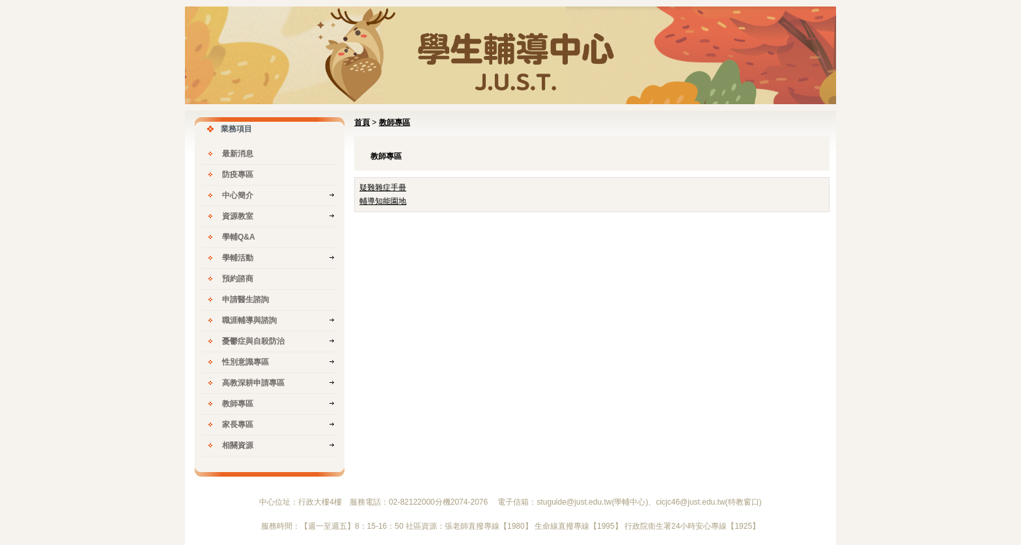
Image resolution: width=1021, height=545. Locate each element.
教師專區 (394, 122)
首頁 (362, 122)
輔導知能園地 (382, 201)
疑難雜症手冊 (382, 187)
